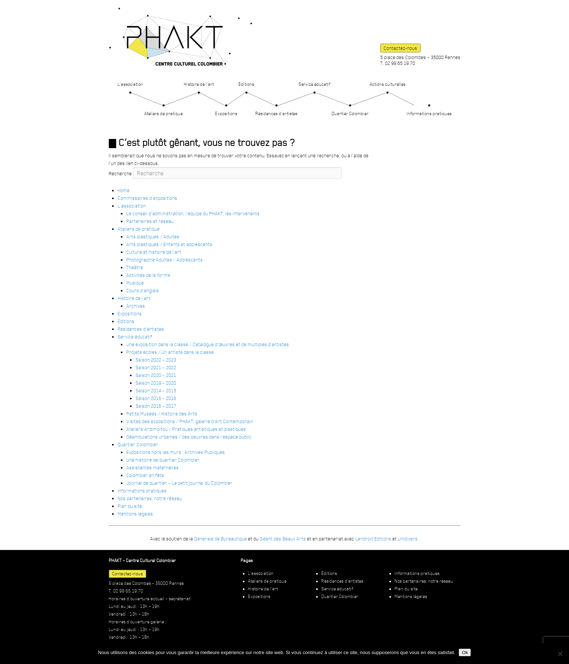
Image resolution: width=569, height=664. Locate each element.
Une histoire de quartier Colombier (163, 460)
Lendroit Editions (373, 539)
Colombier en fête (145, 475)
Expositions (226, 113)
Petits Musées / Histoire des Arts (161, 414)
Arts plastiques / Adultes (153, 236)
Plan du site (130, 506)
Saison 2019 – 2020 (156, 383)
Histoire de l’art (199, 84)
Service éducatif (314, 84)
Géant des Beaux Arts (283, 539)
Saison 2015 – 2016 (156, 398)
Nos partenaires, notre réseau (150, 498)
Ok (465, 652)
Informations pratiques (429, 113)
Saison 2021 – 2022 (156, 367)
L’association (130, 84)
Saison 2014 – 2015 (156, 390)
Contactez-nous (400, 48)
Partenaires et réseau (150, 221)
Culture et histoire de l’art (153, 252)
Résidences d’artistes (276, 113)
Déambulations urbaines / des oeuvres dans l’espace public (189, 437)
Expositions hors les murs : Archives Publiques (175, 452)
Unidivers (408, 539)
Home (124, 190)
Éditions (246, 84)
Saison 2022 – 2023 (156, 360)
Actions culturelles (388, 84)
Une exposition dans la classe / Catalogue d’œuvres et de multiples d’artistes (207, 344)
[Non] (560, 653)
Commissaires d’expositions (147, 198)
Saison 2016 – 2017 (156, 406)
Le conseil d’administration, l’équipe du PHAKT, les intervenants (193, 213)
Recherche (120, 173)
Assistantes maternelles (152, 467)
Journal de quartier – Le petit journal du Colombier (179, 483)
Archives (135, 306)
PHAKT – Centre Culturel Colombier (180, 36)
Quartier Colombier (350, 113)
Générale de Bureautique (220, 539)
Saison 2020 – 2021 (156, 375)
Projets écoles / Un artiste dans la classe (170, 352)
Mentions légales (135, 514)
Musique (135, 283)
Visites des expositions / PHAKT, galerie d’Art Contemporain (189, 421)
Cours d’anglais (142, 290)
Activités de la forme (148, 275)
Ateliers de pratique (163, 113)
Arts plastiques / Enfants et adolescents (169, 244)
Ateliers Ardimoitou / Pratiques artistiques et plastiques (186, 429)
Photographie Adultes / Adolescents (164, 260)
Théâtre (134, 267)
